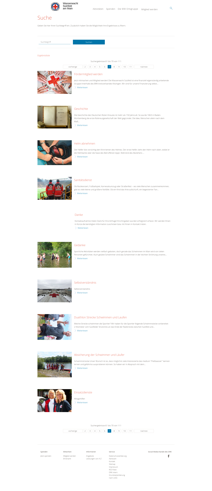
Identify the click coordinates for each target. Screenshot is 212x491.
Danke (79, 215)
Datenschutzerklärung (117, 456)
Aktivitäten (98, 8)
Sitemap (112, 464)
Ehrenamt (67, 459)
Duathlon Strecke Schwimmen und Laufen (100, 317)
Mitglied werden (149, 9)
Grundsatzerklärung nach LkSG (117, 476)
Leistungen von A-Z (94, 459)
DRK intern (113, 472)
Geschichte (81, 109)
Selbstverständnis (85, 283)
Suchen (89, 42)
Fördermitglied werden (88, 74)
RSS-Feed (112, 470)
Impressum (113, 467)
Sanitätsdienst (83, 180)
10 (124, 66)
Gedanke (79, 245)
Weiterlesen (82, 87)
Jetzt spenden (45, 456)
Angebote (90, 456)
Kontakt (112, 461)
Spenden (110, 8)
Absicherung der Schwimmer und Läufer (99, 355)
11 (130, 66)
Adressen (112, 459)
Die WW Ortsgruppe (128, 8)
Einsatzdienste (83, 392)
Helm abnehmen (84, 143)
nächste (143, 66)
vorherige (72, 66)
